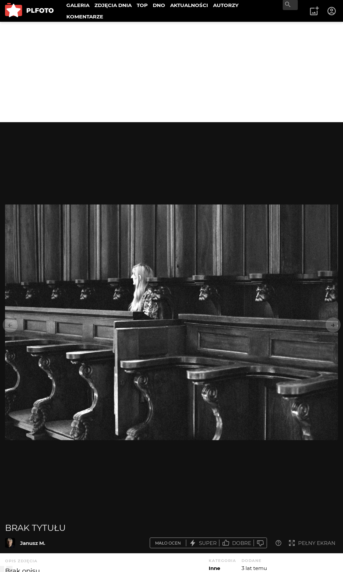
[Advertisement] (171, 72)
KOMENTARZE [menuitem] (84, 16)
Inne (214, 568)
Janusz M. (32, 543)
